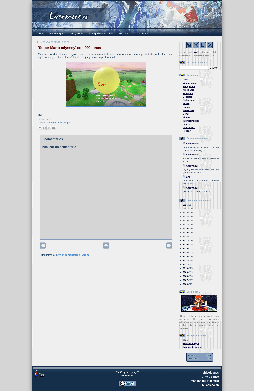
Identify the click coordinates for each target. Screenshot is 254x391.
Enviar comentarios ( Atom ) (73, 254)
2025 (185, 209)
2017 (185, 240)
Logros (53, 123)
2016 (185, 244)
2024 (185, 212)
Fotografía (188, 93)
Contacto (144, 33)
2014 (185, 252)
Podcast (187, 131)
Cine (185, 79)
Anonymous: (192, 143)
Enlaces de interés (192, 347)
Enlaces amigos (191, 343)
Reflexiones (189, 100)
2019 (185, 232)
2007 (185, 280)
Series (186, 103)
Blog (41, 33)
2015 (185, 248)
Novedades (188, 110)
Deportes (187, 97)
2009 (185, 272)
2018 (185, 236)
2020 (185, 228)
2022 (185, 220)
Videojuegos (56, 33)
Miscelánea (188, 90)
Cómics (187, 114)
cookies (197, 52)
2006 (185, 284)
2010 (185, 268)
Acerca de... (189, 127)
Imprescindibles (191, 121)
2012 (185, 260)
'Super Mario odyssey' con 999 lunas (69, 48)
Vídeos (186, 117)
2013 (185, 256)
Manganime (189, 86)
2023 (185, 216)
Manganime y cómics (101, 33)
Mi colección (126, 33)
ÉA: (188, 177)
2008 (185, 276)
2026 (185, 205)
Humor (186, 107)
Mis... (185, 340)
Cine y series (76, 33)
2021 (185, 224)
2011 (185, 264)
